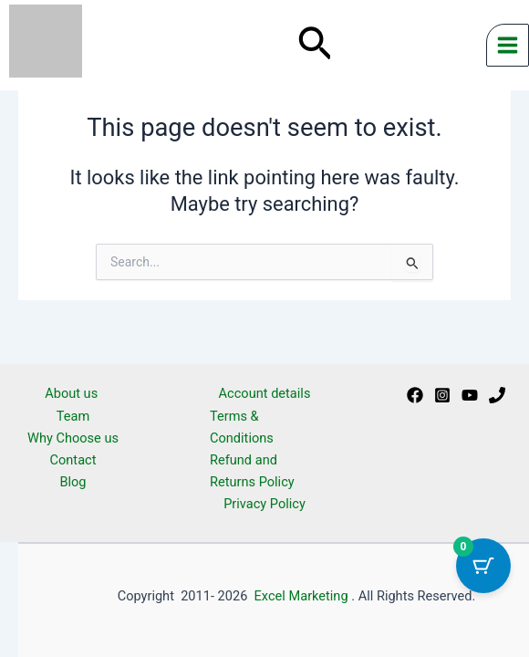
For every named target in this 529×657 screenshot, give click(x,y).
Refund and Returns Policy (252, 471)
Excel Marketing (301, 596)
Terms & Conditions (242, 427)
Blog (72, 482)
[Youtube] (470, 395)
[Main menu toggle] (507, 45)
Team (73, 416)
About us (73, 393)
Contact (73, 460)
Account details (265, 393)
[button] (315, 45)
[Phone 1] (497, 395)
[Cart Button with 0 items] (483, 565)
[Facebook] (415, 395)
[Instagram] (442, 395)
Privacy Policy (264, 503)
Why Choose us (73, 438)
